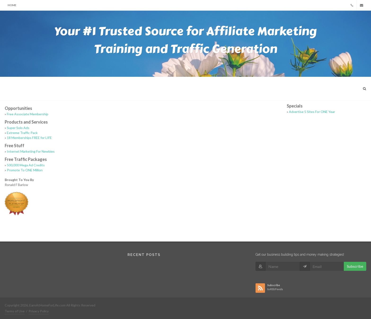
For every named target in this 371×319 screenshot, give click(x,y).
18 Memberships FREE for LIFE (29, 138)
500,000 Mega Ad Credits (26, 165)
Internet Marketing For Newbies (31, 151)
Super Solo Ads (18, 128)
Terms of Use (15, 311)
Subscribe (355, 266)
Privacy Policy (39, 311)
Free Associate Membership (27, 114)
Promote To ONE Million (25, 170)
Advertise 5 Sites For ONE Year (312, 112)
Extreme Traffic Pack (22, 133)
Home (12, 5)
